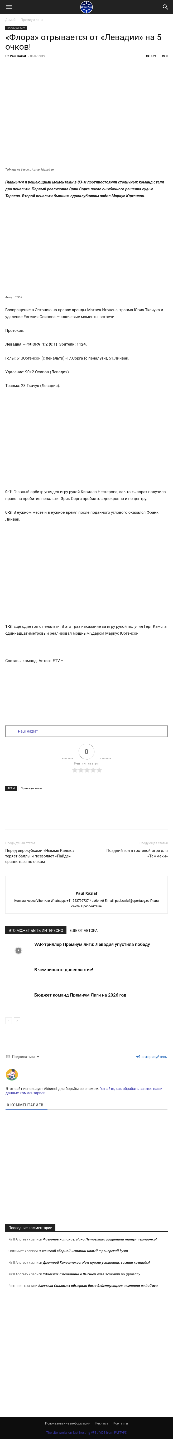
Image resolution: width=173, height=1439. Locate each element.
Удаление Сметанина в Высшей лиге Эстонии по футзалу (91, 1274)
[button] (9, 7)
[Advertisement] (86, 1177)
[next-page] (17, 1020)
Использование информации (67, 1423)
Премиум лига (32, 19)
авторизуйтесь (151, 1057)
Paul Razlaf (18, 56)
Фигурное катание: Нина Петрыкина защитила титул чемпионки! (100, 1239)
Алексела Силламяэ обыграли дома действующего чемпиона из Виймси (98, 1285)
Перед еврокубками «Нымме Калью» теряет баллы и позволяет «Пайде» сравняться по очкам (39, 856)
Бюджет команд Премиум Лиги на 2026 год (80, 995)
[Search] (165, 7)
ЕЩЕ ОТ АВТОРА (84, 930)
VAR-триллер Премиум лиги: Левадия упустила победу (92, 944)
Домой (10, 19)
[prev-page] (8, 1020)
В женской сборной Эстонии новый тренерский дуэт (83, 1250)
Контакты (120, 1423)
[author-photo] (86, 884)
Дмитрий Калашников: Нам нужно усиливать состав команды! (96, 1262)
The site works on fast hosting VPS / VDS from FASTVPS (86, 1432)
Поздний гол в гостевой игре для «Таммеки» (137, 853)
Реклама (101, 1423)
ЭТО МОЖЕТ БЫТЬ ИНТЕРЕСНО (35, 930)
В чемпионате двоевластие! (63, 969)
